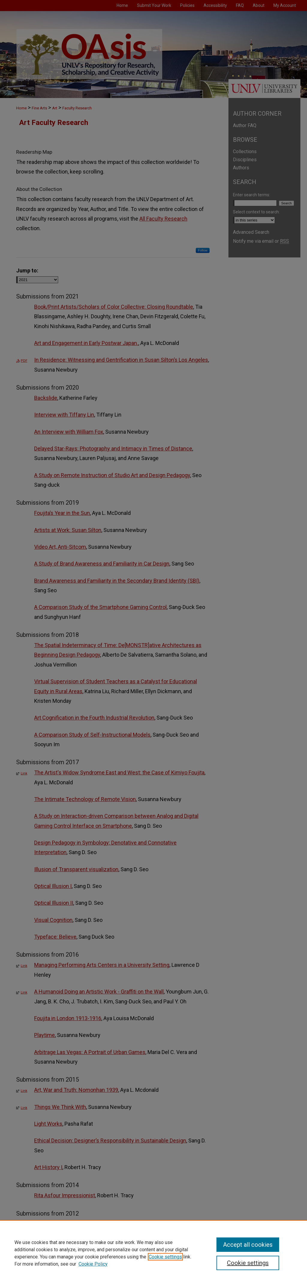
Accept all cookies (248, 1244)
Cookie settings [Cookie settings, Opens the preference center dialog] (248, 1263)
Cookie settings (165, 1257)
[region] (153, 1253)
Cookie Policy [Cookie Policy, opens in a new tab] (93, 1264)
